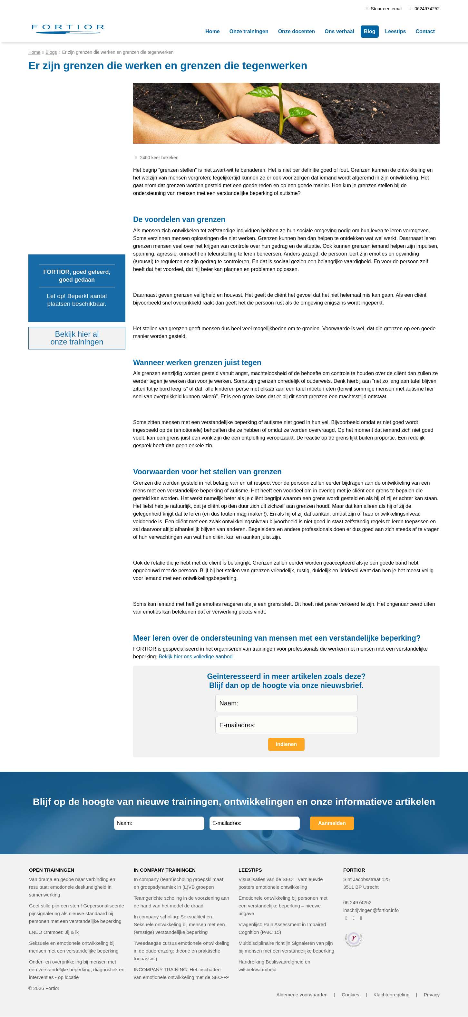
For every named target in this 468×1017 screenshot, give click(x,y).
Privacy (432, 994)
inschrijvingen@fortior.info (371, 910)
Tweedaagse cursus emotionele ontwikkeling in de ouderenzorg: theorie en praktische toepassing (181, 950)
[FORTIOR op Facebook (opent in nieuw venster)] (346, 918)
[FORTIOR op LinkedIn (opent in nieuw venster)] (361, 918)
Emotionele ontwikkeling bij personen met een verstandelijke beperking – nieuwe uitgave (283, 905)
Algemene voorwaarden (302, 994)
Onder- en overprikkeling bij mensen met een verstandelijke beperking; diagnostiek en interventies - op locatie (76, 969)
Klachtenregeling (392, 994)
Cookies (350, 994)
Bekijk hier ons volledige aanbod (195, 656)
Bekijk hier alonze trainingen (76, 338)
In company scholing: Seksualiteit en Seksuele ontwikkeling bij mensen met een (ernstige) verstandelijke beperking (179, 924)
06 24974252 (357, 902)
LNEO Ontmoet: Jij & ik (54, 932)
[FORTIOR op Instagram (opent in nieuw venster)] (354, 918)
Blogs (51, 52)
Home (34, 52)
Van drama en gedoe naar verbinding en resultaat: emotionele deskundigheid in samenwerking (72, 887)
